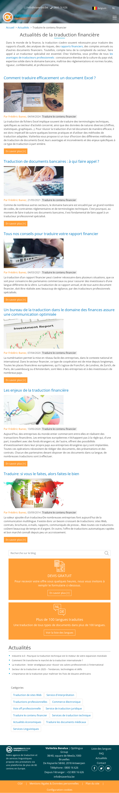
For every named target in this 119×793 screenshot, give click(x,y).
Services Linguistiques (26, 729)
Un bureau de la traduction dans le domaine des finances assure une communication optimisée (59, 312)
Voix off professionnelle (27, 708)
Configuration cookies (59, 789)
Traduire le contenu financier (30, 715)
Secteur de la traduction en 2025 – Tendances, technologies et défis (47, 669)
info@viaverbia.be (64, 776)
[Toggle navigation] (114, 17)
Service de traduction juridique (64, 708)
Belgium (102, 8)
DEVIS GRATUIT (60, 575)
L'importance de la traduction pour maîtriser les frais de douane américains (51, 673)
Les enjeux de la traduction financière (36, 390)
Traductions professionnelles (30, 702)
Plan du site (92, 783)
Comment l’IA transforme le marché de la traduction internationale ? (47, 660)
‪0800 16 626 (71, 767)
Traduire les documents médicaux (66, 722)
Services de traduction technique (71, 715)
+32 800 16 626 (75, 772)
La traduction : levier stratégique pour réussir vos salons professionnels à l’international (58, 664)
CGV (20, 783)
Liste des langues (101, 748)
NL (113, 8)
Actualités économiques (27, 722)
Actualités (23, 27)
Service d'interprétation (60, 695)
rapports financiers (71, 46)
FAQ (101, 753)
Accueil (10, 27)
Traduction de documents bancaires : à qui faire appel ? (51, 161)
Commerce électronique (66, 702)
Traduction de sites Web (27, 695)
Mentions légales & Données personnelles (54, 783)
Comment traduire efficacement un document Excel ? (50, 77)
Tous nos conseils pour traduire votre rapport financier (51, 233)
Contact (101, 763)
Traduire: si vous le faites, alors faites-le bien (41, 473)
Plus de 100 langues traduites (59, 619)
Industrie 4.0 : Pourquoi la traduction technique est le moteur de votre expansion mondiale (59, 655)
